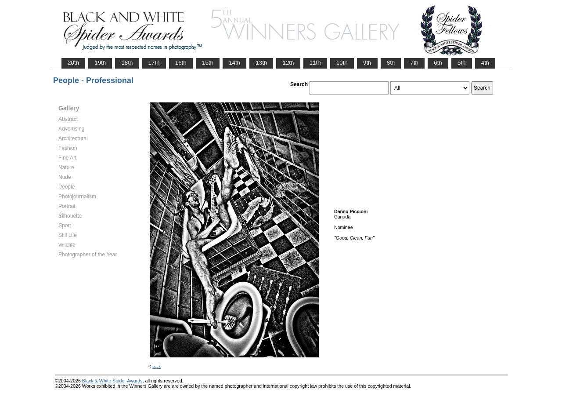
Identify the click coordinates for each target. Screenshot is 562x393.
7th (414, 62)
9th (367, 62)
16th (180, 62)
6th (438, 62)
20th (73, 62)
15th (207, 62)
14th (234, 62)
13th (261, 62)
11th (315, 62)
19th (100, 62)
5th (462, 62)
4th (485, 62)
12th (288, 62)
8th (391, 62)
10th (342, 62)
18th (126, 62)
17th (154, 62)
